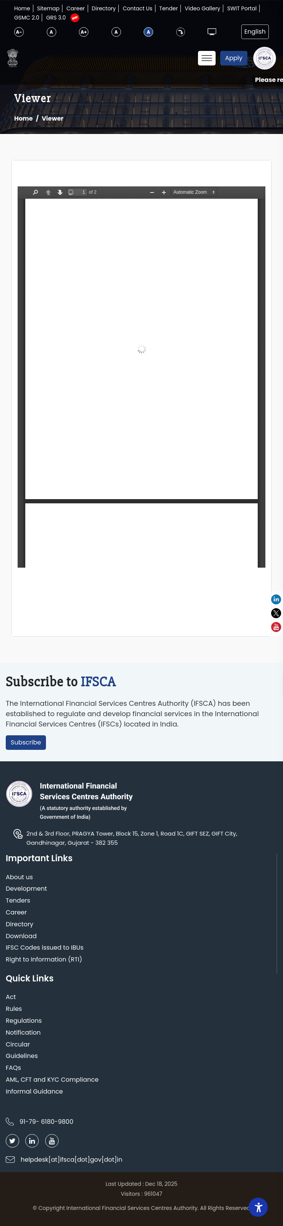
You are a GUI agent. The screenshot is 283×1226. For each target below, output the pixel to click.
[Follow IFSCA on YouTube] (52, 1141)
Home (22, 8)
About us (19, 877)
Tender (168, 8)
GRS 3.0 (55, 17)
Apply (233, 58)
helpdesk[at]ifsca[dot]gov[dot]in (72, 1159)
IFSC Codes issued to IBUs (44, 948)
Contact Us (137, 8)
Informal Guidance (34, 1092)
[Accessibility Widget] (258, 1207)
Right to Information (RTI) (44, 960)
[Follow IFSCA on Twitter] (12, 1141)
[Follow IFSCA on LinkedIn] (32, 1141)
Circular (18, 1045)
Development (26, 889)
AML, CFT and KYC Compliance (52, 1080)
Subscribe (26, 742)
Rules (14, 1009)
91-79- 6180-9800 (46, 1121)
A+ (83, 32)
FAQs (13, 1068)
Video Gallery (202, 8)
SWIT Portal (242, 8)
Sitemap (48, 8)
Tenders (18, 901)
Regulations (24, 1021)
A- (19, 32)
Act (11, 997)
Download (21, 936)
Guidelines (22, 1056)
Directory (104, 8)
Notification (23, 1033)
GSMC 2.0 (26, 17)
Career (75, 8)
